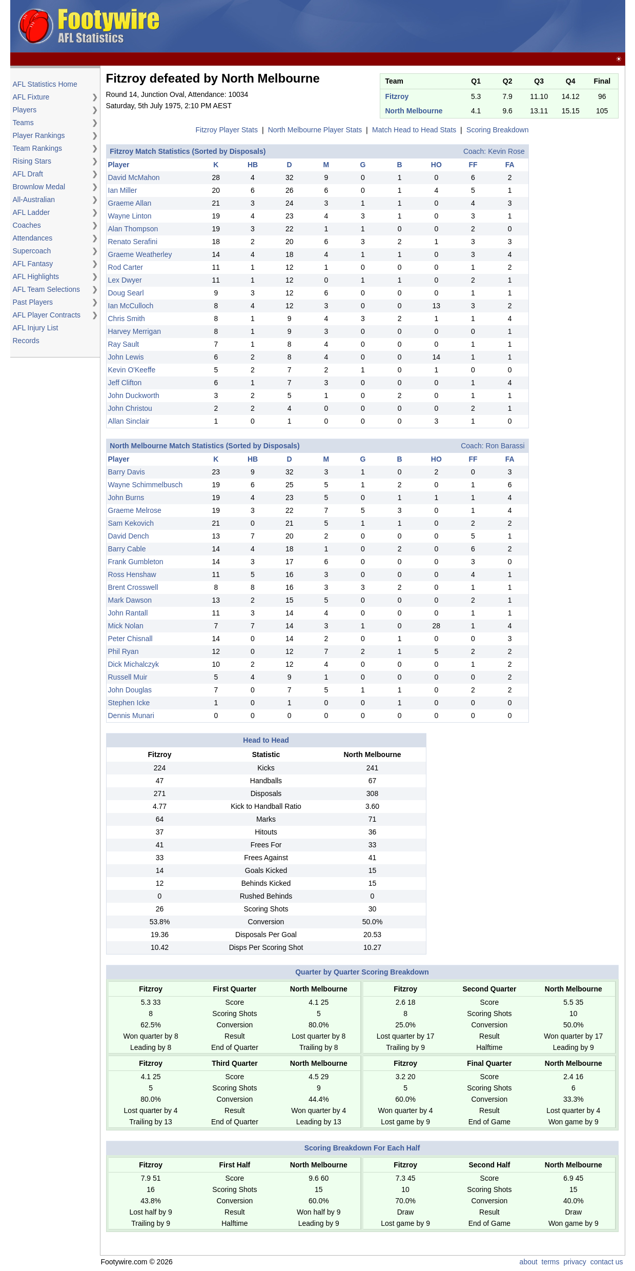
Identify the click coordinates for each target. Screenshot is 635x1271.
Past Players (33, 302)
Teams (23, 122)
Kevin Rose (506, 151)
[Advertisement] (436, 27)
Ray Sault (123, 344)
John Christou (130, 408)
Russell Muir (128, 677)
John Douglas (130, 690)
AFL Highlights (36, 276)
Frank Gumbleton (135, 562)
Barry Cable (127, 549)
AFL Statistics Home (45, 84)
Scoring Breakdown (497, 130)
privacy (574, 1262)
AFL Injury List (35, 328)
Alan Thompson (133, 229)
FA (510, 165)
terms (551, 1262)
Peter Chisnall (130, 638)
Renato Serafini (133, 241)
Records (26, 340)
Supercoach (32, 251)
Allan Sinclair (129, 421)
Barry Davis (126, 472)
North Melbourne (414, 111)
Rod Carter (125, 267)
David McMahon (134, 177)
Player (119, 165)
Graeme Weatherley (140, 254)
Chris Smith (126, 318)
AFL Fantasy (33, 264)
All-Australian (34, 199)
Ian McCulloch (131, 306)
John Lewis (126, 357)
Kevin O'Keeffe (132, 370)
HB (253, 165)
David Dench (128, 536)
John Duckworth (133, 395)
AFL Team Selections (46, 289)
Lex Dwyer (125, 280)
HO (436, 165)
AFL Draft (28, 174)
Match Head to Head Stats (414, 130)
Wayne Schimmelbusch (145, 485)
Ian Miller (122, 190)
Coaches (27, 225)
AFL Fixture (31, 97)
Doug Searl (126, 293)
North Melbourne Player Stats (315, 130)
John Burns (126, 497)
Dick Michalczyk (133, 664)
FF (472, 165)
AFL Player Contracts (47, 315)
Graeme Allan (130, 203)
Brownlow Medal (39, 187)
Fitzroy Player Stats (227, 130)
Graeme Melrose (134, 510)
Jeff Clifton (125, 383)
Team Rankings (38, 148)
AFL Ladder (31, 212)
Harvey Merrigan (134, 331)
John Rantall (128, 613)
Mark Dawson (130, 600)
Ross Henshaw (132, 574)
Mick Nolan (126, 626)
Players (25, 110)
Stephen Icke (129, 703)
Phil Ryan (123, 651)
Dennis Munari (131, 715)
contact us (606, 1262)
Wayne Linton (130, 216)
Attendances (33, 238)
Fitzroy (397, 96)
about (529, 1262)
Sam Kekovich (131, 523)
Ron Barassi (504, 446)
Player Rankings (39, 135)
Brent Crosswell (133, 587)
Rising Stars (32, 161)
